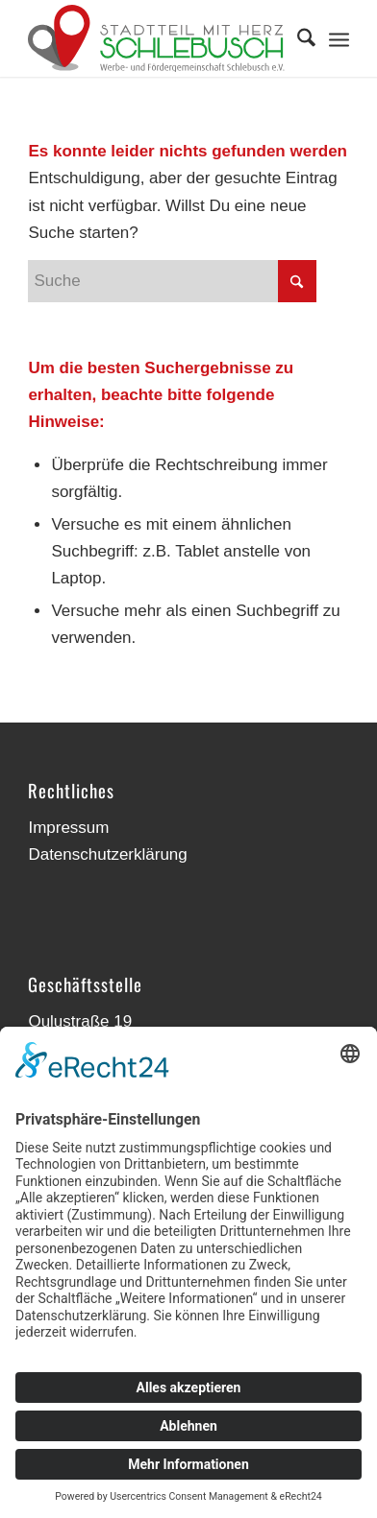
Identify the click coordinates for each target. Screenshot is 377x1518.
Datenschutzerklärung (107, 854)
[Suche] (296, 38)
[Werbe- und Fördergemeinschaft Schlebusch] (156, 38)
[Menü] (339, 38)
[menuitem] (296, 38)
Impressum (68, 827)
